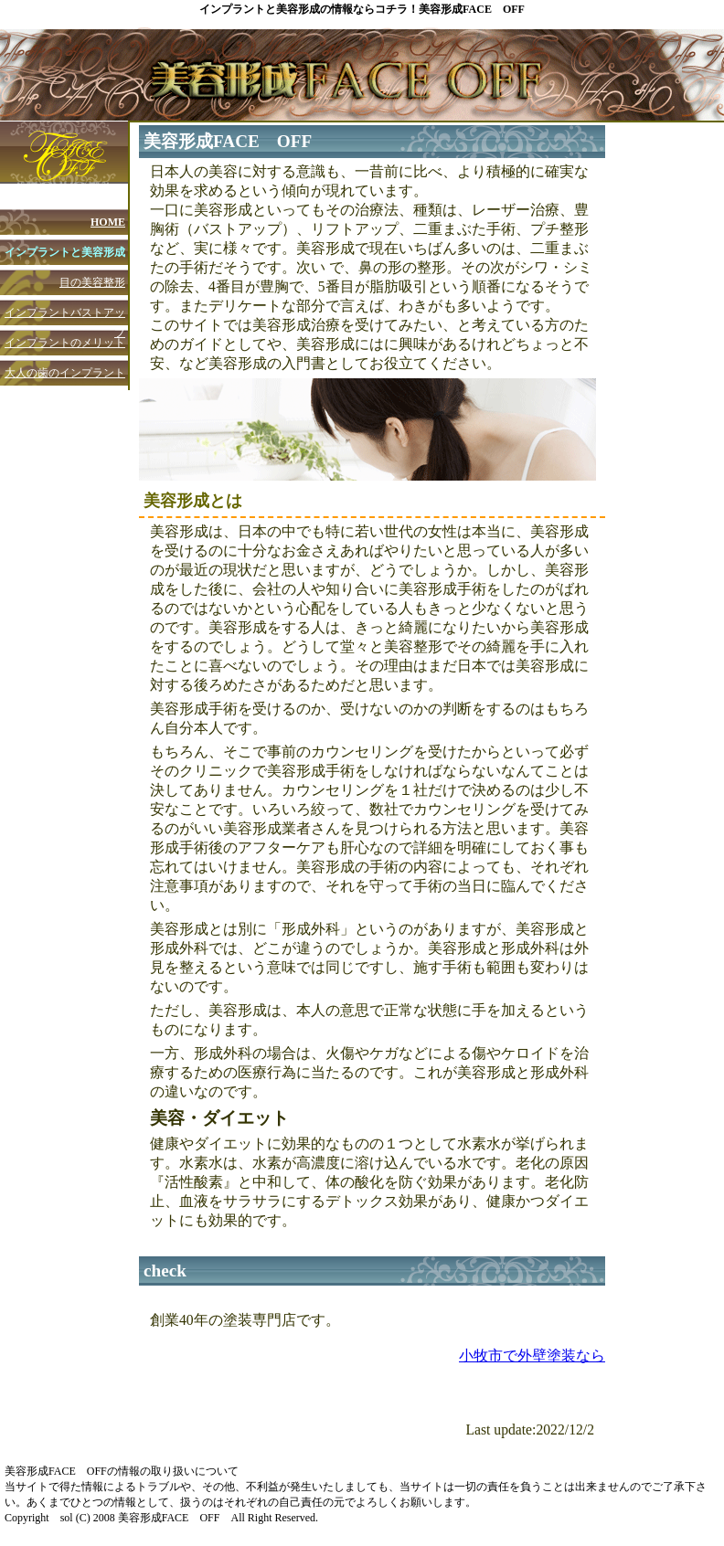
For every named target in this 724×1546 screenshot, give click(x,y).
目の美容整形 (92, 282)
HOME (107, 222)
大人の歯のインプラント (65, 372)
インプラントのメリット (65, 342)
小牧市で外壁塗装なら (532, 1355)
